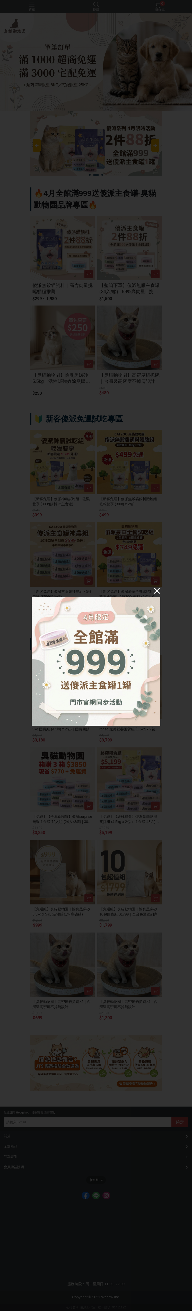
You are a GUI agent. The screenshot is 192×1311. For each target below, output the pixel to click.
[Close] (157, 590)
